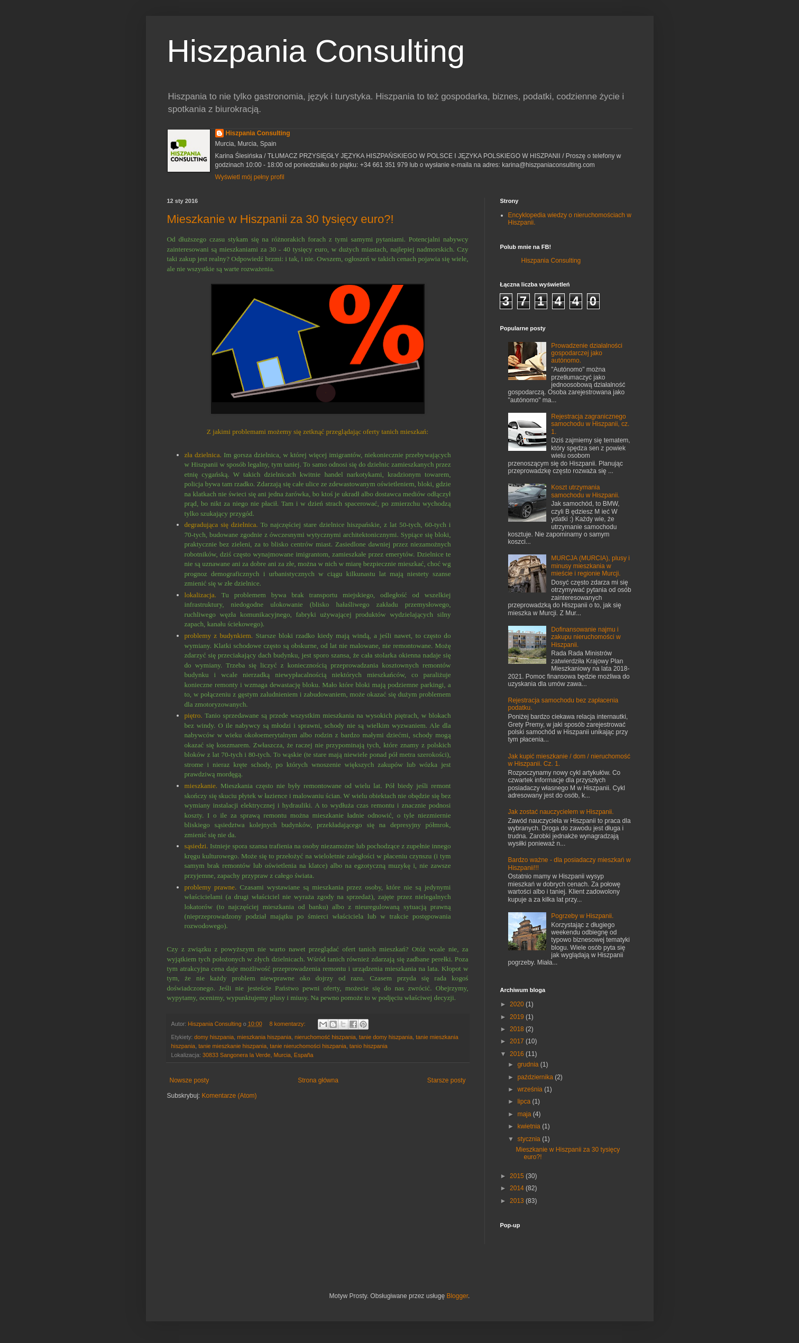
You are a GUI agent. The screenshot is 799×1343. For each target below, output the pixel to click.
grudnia (528, 1064)
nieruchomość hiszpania (325, 1037)
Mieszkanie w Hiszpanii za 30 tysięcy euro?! (280, 219)
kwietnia (529, 1126)
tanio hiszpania (369, 1046)
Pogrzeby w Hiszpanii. (582, 916)
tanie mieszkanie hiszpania (232, 1046)
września (530, 1089)
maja (524, 1114)
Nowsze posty (189, 1080)
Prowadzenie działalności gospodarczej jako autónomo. (586, 353)
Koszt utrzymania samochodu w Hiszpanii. (585, 491)
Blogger (457, 1296)
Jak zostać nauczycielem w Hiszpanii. (561, 812)
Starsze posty (446, 1080)
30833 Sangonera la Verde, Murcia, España (258, 1055)
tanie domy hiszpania (385, 1037)
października (536, 1077)
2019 (518, 1017)
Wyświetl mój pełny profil (249, 177)
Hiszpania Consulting (316, 51)
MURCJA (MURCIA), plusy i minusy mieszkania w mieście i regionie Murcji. (590, 565)
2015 (518, 1176)
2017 (518, 1041)
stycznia (529, 1139)
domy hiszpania (214, 1037)
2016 (518, 1054)
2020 (518, 1004)
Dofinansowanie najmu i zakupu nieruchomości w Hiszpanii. (585, 637)
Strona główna (318, 1080)
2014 (518, 1188)
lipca (524, 1101)
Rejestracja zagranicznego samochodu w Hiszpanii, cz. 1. (590, 424)
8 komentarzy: (288, 1024)
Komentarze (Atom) (229, 1095)
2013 (518, 1201)
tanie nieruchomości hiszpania (308, 1046)
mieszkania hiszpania (264, 1037)
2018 (518, 1029)
